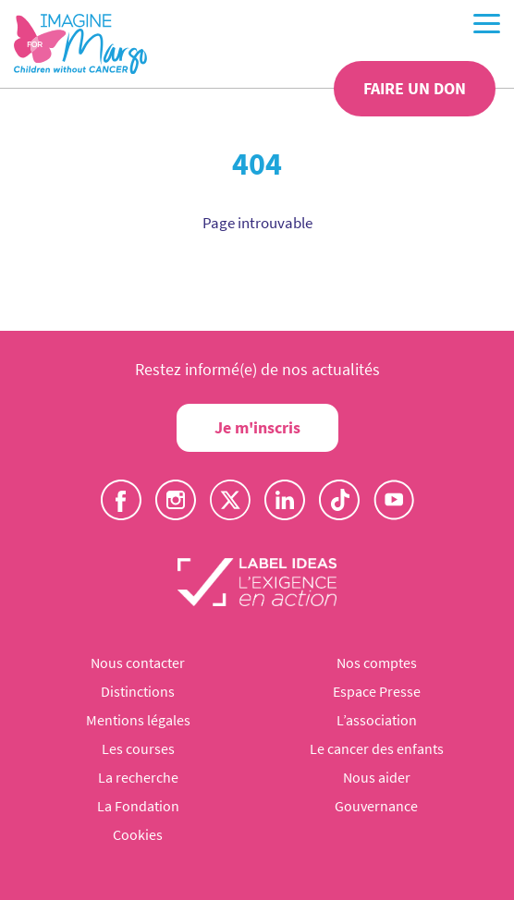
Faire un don (414, 88)
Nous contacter (138, 662)
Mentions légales (138, 720)
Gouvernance (376, 806)
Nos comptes (377, 662)
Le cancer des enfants (377, 748)
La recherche (138, 777)
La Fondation (138, 806)
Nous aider (376, 777)
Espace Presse (377, 691)
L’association (377, 720)
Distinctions (138, 691)
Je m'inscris (257, 427)
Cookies (138, 834)
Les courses (138, 748)
